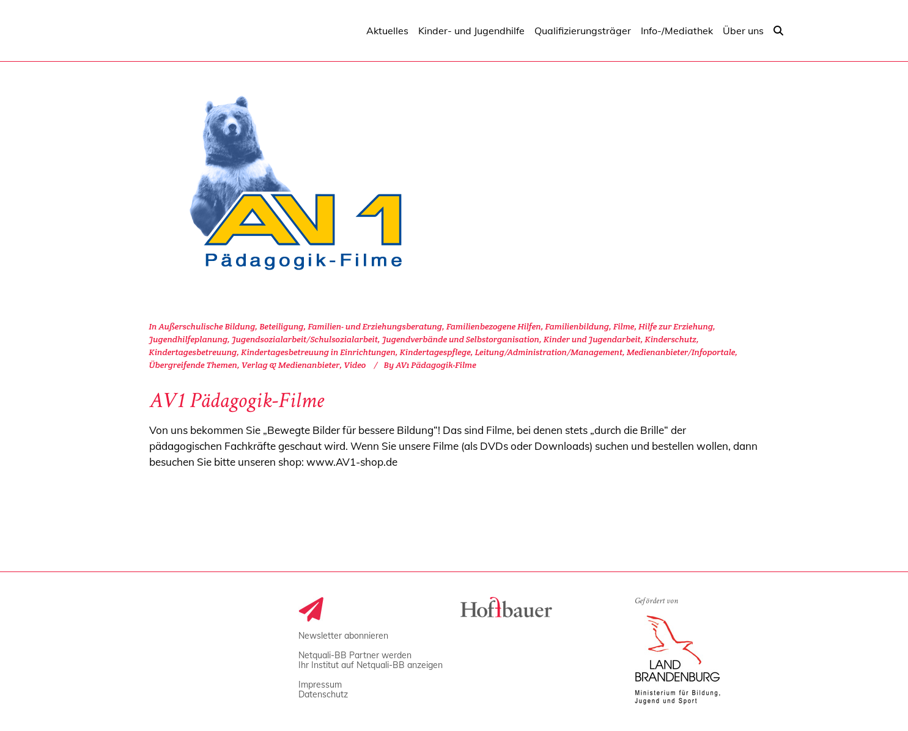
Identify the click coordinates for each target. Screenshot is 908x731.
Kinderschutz (670, 339)
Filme (624, 326)
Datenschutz (323, 694)
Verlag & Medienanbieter (291, 364)
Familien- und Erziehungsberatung (375, 326)
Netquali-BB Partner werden (355, 655)
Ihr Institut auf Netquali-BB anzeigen (370, 664)
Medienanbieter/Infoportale (681, 352)
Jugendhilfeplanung (188, 339)
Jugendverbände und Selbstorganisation (460, 339)
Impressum (320, 684)
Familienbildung (577, 326)
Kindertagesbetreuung (193, 352)
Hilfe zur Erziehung (675, 326)
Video (355, 364)
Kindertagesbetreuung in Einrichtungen (318, 352)
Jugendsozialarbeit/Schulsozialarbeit (305, 339)
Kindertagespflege (435, 352)
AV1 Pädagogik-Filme (236, 403)
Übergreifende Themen (193, 364)
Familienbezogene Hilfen (493, 326)
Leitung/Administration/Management (548, 352)
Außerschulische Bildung (206, 326)
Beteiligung (281, 326)
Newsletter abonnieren (343, 635)
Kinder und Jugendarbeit (592, 339)
